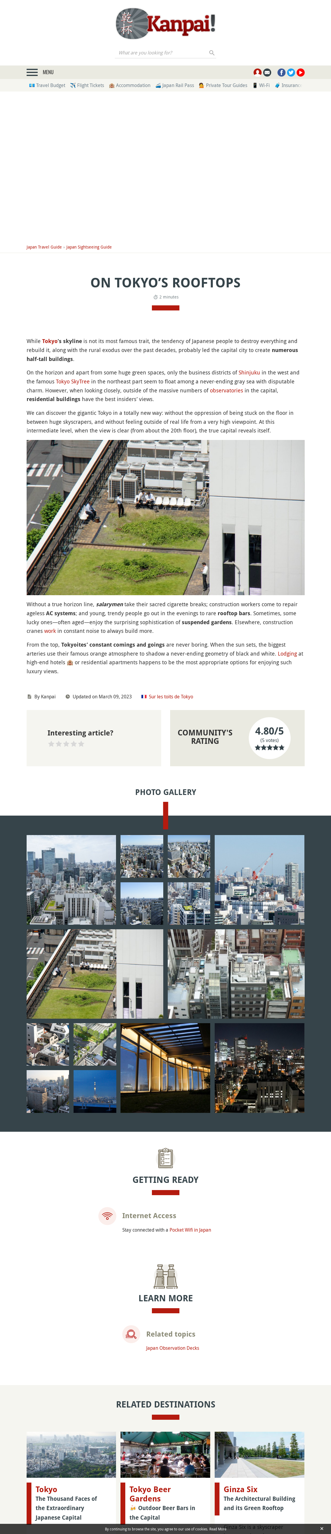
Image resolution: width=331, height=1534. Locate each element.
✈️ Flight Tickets (87, 85)
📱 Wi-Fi (261, 85)
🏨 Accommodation (129, 85)
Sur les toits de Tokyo (171, 696)
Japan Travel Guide (44, 247)
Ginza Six (240, 1418)
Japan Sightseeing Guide (89, 247)
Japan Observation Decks (172, 1314)
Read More (217, 1529)
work (50, 630)
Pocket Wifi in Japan (190, 1196)
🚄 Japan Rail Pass (174, 85)
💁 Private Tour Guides (223, 85)
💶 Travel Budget (47, 85)
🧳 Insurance (288, 85)
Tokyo (50, 341)
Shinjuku (249, 372)
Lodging (287, 653)
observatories (226, 390)
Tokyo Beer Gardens (150, 1423)
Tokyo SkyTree (73, 381)
